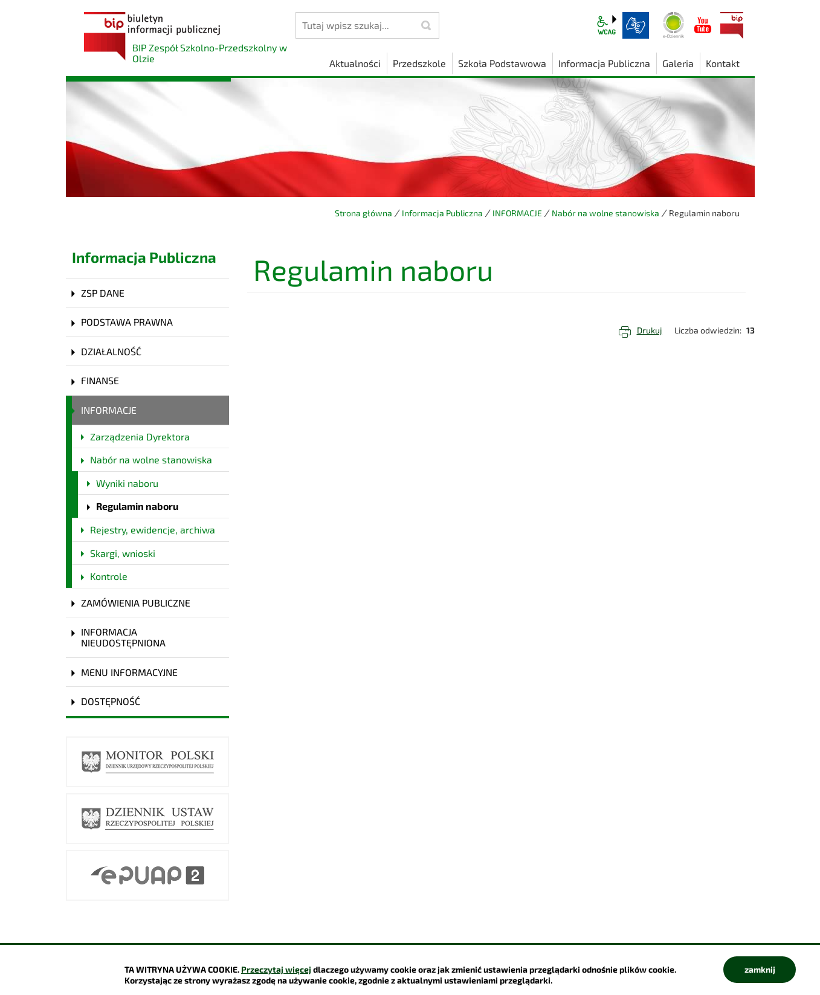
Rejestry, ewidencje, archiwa (152, 529)
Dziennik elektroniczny (673, 25)
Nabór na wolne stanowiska (605, 213)
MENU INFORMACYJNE (129, 672)
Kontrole (109, 576)
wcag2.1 (606, 25)
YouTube (702, 25)
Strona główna (363, 213)
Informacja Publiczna (442, 213)
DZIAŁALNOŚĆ (111, 351)
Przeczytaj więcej (276, 969)
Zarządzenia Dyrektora (140, 436)
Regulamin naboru (137, 506)
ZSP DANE (102, 292)
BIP (731, 25)
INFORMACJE (517, 213)
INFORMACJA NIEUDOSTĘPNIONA (123, 637)
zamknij (759, 969)
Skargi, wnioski (122, 553)
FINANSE (100, 380)
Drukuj (649, 330)
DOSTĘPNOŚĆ (110, 701)
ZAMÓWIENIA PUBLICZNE (135, 602)
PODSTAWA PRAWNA (127, 321)
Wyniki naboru (127, 483)
